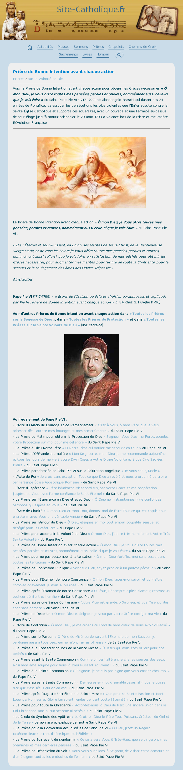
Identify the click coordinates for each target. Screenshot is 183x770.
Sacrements (68, 54)
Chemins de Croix (143, 47)
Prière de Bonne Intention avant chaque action (64, 72)
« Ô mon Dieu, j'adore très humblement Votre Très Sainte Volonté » (91, 537)
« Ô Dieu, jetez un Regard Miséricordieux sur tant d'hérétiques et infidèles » (81, 731)
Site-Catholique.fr (91, 10)
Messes (63, 47)
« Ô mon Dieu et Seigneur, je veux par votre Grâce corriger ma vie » (106, 614)
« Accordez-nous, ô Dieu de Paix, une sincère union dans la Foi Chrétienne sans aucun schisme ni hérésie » (89, 708)
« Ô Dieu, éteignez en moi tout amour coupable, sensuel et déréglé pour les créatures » (86, 525)
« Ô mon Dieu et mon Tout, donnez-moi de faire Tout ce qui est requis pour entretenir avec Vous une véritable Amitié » (89, 514)
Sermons (81, 47)
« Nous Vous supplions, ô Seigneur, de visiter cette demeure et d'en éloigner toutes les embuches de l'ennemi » (91, 754)
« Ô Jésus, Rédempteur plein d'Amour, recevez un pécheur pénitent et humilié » (91, 594)
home (30, 48)
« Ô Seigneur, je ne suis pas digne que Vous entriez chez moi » (120, 671)
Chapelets (116, 47)
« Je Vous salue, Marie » (140, 471)
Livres (87, 54)
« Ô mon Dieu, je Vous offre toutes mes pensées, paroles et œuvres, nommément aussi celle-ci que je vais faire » (88, 548)
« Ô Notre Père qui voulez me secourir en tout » (101, 448)
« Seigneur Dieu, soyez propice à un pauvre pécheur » (113, 568)
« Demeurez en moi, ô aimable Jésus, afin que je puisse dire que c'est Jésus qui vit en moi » (89, 685)
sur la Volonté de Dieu (46, 79)
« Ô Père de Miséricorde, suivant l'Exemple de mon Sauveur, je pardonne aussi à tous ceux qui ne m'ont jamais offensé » (84, 640)
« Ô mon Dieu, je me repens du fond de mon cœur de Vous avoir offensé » (109, 625)
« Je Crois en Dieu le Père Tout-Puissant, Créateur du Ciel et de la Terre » (91, 720)
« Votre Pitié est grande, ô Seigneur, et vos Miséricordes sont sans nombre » (90, 605)
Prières (98, 47)
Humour (103, 54)
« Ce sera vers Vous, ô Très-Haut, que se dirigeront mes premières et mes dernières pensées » (90, 743)
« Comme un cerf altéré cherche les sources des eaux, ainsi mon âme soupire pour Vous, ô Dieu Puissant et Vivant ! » (89, 663)
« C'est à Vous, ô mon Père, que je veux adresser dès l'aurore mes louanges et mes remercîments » (86, 428)
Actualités (45, 47)
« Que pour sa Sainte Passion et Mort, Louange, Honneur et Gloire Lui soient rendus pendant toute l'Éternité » (88, 697)
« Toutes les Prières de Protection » (97, 320)
